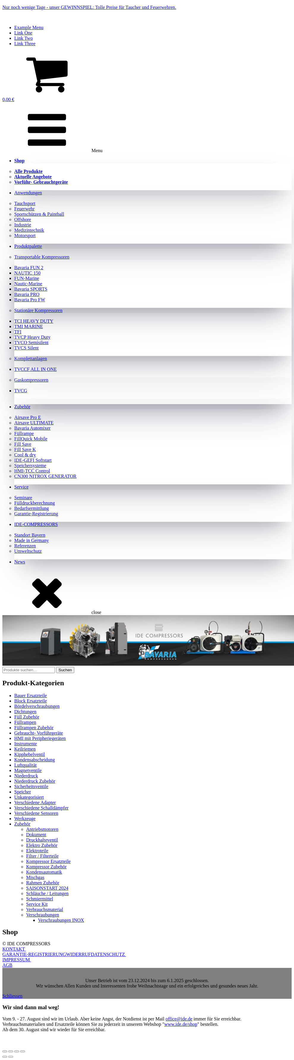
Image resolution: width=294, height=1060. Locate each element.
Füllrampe (24, 433)
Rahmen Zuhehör (42, 882)
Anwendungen (28, 192)
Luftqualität (25, 765)
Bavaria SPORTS (30, 289)
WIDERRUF (78, 954)
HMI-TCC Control (32, 470)
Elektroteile (37, 850)
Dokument (36, 834)
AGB (7, 965)
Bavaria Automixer (32, 428)
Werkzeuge (25, 818)
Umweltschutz (28, 551)
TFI (17, 331)
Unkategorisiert (29, 797)
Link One (23, 32)
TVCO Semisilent (31, 342)
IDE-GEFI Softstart (33, 460)
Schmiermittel (39, 898)
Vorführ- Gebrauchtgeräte (41, 182)
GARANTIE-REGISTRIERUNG (34, 954)
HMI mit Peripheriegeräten (40, 738)
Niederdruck (26, 775)
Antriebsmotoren (42, 829)
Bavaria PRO (26, 294)
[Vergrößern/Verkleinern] (4, 1051)
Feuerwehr (24, 208)
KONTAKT (14, 949)
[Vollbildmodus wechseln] (10, 1051)
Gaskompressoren (31, 379)
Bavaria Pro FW (29, 299)
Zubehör (22, 406)
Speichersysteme (30, 465)
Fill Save (22, 444)
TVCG (20, 390)
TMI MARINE (28, 326)
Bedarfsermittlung (31, 508)
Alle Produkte (28, 171)
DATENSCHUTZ (108, 954)
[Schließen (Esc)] (22, 1051)
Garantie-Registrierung (36, 513)
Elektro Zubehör (41, 845)
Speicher (22, 791)
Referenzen (25, 545)
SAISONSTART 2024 (47, 888)
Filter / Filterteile (42, 856)
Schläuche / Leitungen (47, 893)
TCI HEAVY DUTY (33, 321)
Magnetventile (28, 770)
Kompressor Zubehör (46, 866)
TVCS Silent (26, 347)
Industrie (22, 224)
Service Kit (37, 904)
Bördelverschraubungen (37, 706)
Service (21, 486)
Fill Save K (25, 449)
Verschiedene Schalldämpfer (41, 807)
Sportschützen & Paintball (39, 214)
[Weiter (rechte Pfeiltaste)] (10, 1057)
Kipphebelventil (29, 754)
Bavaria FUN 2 (28, 267)
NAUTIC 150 (27, 272)
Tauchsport (24, 203)
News (19, 561)
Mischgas (35, 877)
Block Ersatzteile (30, 700)
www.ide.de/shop (180, 1024)
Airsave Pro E (27, 417)
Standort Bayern (29, 535)
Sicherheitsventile (31, 786)
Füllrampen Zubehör (33, 727)
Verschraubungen (42, 914)
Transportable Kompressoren (41, 256)
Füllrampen (25, 722)
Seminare (23, 497)
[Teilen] (16, 1051)
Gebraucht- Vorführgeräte (38, 732)
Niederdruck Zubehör (34, 781)
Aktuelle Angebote (33, 176)
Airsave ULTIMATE (33, 422)
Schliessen (12, 995)
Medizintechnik (29, 230)
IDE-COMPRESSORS (36, 524)
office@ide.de (178, 1018)
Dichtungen (25, 711)
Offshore (22, 219)
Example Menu (28, 27)
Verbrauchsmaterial (44, 909)
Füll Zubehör (26, 716)
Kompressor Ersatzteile (48, 861)
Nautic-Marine (28, 283)
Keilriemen (25, 749)
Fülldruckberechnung (34, 502)
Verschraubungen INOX (61, 920)
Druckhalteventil (42, 839)
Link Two (23, 38)
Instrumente (25, 743)
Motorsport (25, 235)
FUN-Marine (26, 278)
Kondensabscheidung (34, 759)
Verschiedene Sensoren (36, 813)
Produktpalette (28, 246)
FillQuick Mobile (31, 438)
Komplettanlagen (30, 358)
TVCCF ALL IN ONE (35, 369)
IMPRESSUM (16, 959)
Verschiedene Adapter (35, 802)
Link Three (24, 43)
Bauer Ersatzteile (30, 695)
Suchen (65, 670)
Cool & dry (25, 454)
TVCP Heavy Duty (32, 337)
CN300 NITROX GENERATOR (45, 476)
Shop (19, 160)
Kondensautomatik (44, 872)
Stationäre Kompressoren (38, 310)
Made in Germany (31, 540)
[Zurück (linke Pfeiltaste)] (4, 1057)
